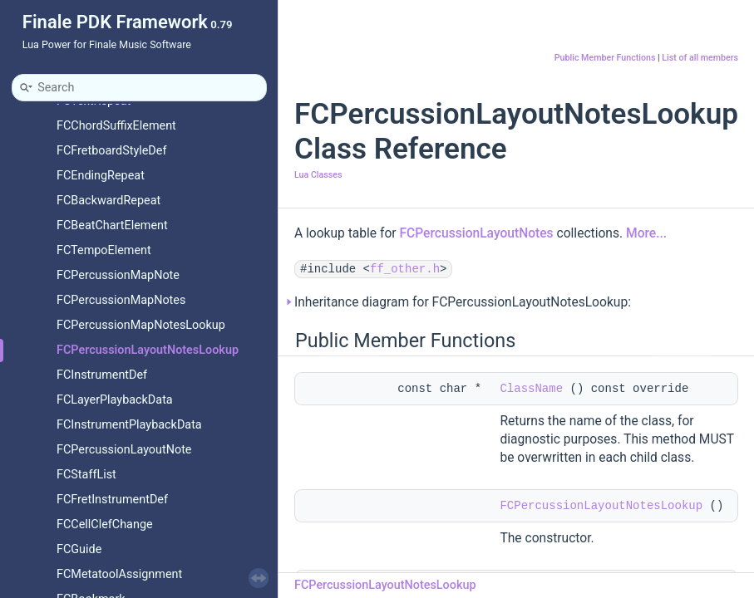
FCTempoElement (104, 250)
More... (646, 233)
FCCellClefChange (105, 524)
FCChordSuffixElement (116, 126)
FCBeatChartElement (112, 225)
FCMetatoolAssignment (119, 574)
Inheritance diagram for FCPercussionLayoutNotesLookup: (462, 302)
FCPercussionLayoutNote (124, 450)
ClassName (531, 388)
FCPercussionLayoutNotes (476, 233)
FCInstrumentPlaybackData (129, 425)
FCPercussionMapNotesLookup (141, 325)
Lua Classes (318, 174)
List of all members (700, 57)
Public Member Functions (605, 57)
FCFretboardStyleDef (111, 151)
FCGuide (79, 549)
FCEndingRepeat (101, 176)
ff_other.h (405, 269)
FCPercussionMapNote (118, 275)
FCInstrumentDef (102, 375)
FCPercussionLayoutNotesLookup (148, 350)
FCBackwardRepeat (108, 201)
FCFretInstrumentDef (112, 500)
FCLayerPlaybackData (115, 400)
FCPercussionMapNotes (121, 300)
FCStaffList (86, 475)
